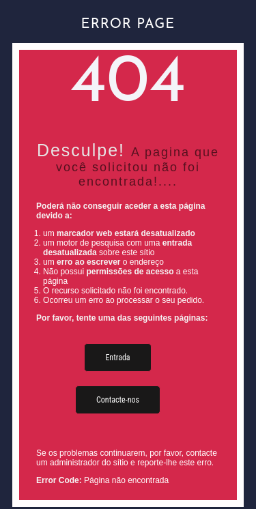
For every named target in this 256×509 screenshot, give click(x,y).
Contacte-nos (117, 400)
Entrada (117, 357)
